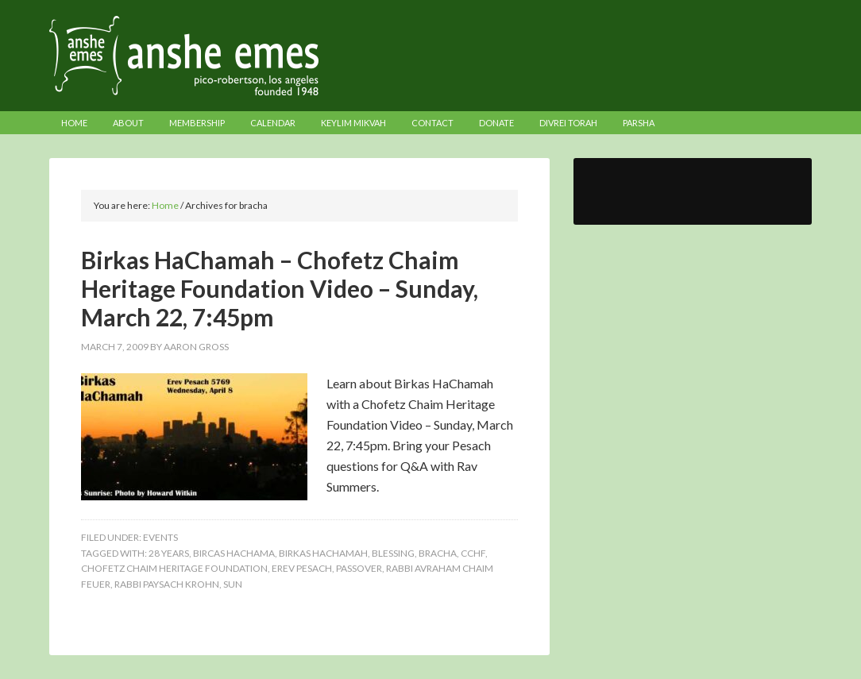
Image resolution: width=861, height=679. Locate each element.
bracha (438, 553)
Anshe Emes (430, 55)
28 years (169, 553)
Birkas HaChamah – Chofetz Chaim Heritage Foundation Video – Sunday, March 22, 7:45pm (279, 288)
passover (359, 568)
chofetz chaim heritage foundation (174, 568)
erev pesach (302, 568)
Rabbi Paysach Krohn (166, 584)
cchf (473, 553)
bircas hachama (234, 553)
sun (232, 584)
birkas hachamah (323, 553)
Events (160, 537)
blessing (393, 553)
